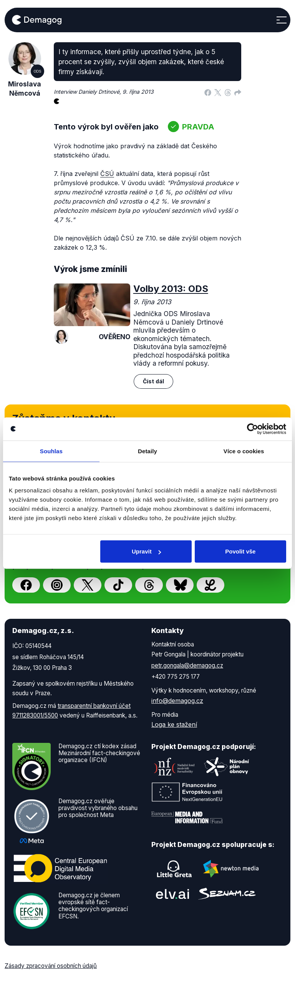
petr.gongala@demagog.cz (187, 665)
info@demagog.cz (177, 700)
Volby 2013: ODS (170, 288)
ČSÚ (107, 173)
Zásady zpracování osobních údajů (51, 965)
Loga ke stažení (174, 724)
